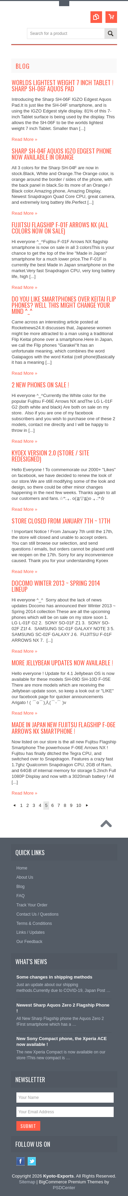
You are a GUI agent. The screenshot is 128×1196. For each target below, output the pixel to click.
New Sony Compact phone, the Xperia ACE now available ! (61, 1041)
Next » (87, 805)
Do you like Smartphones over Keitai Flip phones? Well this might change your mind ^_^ (64, 305)
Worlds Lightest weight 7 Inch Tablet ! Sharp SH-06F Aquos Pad (62, 85)
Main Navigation (17, 34)
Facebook (20, 1161)
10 (78, 805)
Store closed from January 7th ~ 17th (61, 520)
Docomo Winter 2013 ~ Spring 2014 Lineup (56, 586)
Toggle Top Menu (64, 3)
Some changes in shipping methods (54, 977)
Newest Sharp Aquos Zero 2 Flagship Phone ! (63, 1007)
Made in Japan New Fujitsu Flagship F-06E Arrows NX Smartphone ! (63, 727)
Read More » (24, 139)
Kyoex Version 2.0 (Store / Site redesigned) (50, 455)
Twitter (32, 1161)
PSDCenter (64, 1187)
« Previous (14, 805)
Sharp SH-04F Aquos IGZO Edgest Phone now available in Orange (62, 153)
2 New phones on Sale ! (40, 384)
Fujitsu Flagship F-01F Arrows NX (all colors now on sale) (60, 227)
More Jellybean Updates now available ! (62, 662)
